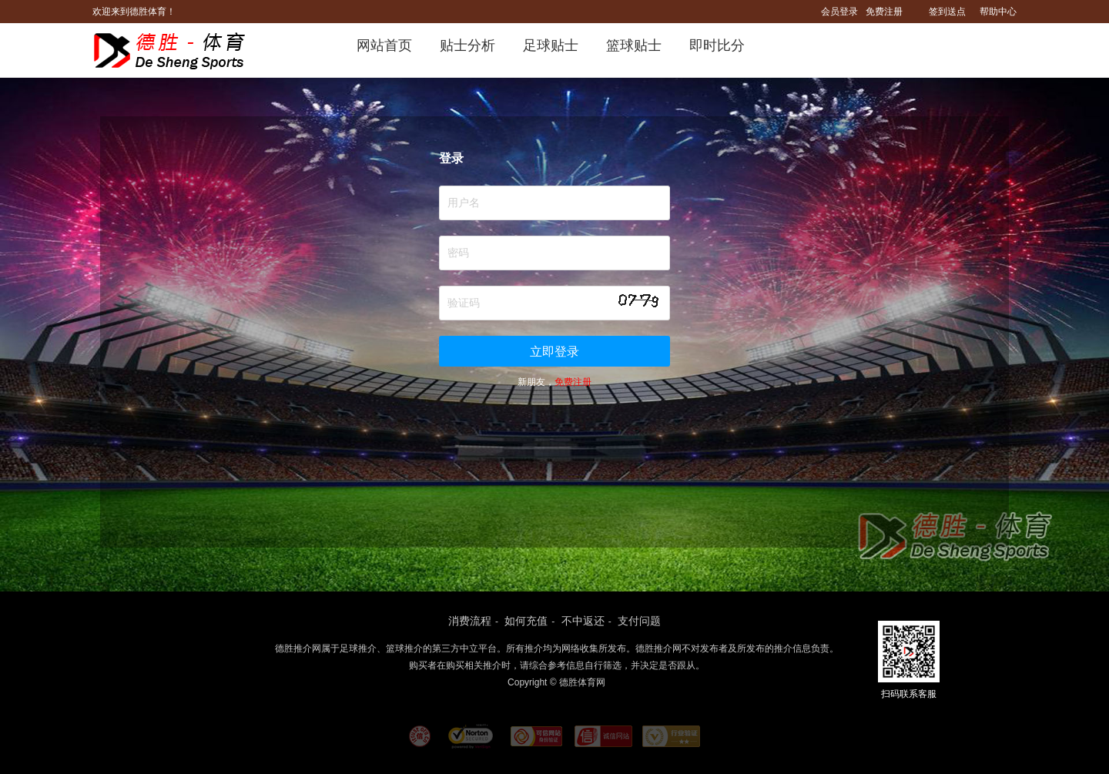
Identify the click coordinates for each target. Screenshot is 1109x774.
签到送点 (947, 11)
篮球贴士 (634, 45)
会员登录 (839, 11)
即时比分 (717, 45)
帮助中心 (998, 11)
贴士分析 (467, 45)
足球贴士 (550, 45)
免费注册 (884, 11)
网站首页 (384, 45)
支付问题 (639, 621)
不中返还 (583, 621)
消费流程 (469, 621)
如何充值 (526, 621)
